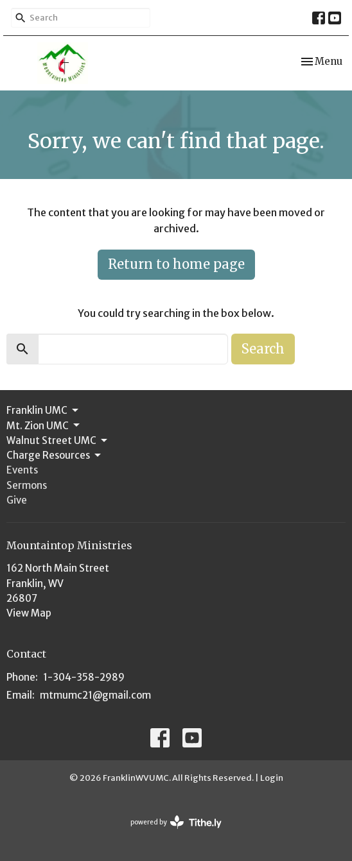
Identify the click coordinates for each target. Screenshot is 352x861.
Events (22, 470)
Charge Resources (54, 455)
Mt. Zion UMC (44, 425)
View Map (28, 613)
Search (263, 349)
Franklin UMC (43, 410)
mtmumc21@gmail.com (95, 695)
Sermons (26, 485)
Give (16, 500)
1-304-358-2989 (84, 677)
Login (271, 777)
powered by (176, 822)
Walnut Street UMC (57, 440)
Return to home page (176, 264)
